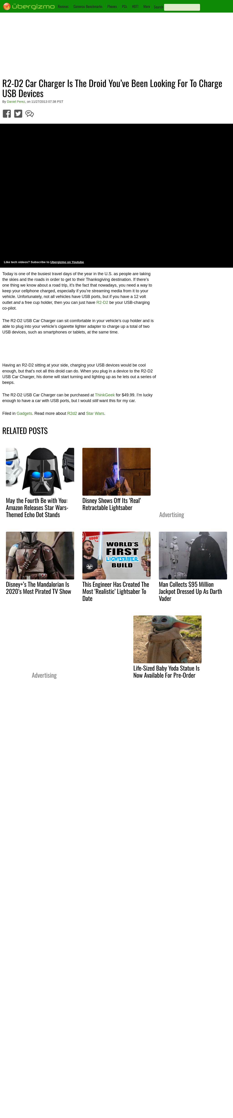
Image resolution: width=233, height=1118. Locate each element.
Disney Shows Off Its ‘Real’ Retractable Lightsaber (111, 504)
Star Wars (95, 413)
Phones (112, 6)
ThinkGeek (105, 395)
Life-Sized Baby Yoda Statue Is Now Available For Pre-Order (166, 671)
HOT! (135, 6)
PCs (124, 6)
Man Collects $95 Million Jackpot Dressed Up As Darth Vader (190, 591)
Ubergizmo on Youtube (67, 262)
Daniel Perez (16, 101)
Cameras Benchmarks (87, 6)
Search (158, 7)
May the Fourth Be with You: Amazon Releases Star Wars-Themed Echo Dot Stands (37, 507)
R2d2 (72, 413)
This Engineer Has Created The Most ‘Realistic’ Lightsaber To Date (115, 591)
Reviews (63, 6)
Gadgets (24, 413)
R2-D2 (102, 302)
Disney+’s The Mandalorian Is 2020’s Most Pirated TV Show (38, 588)
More (146, 6)
